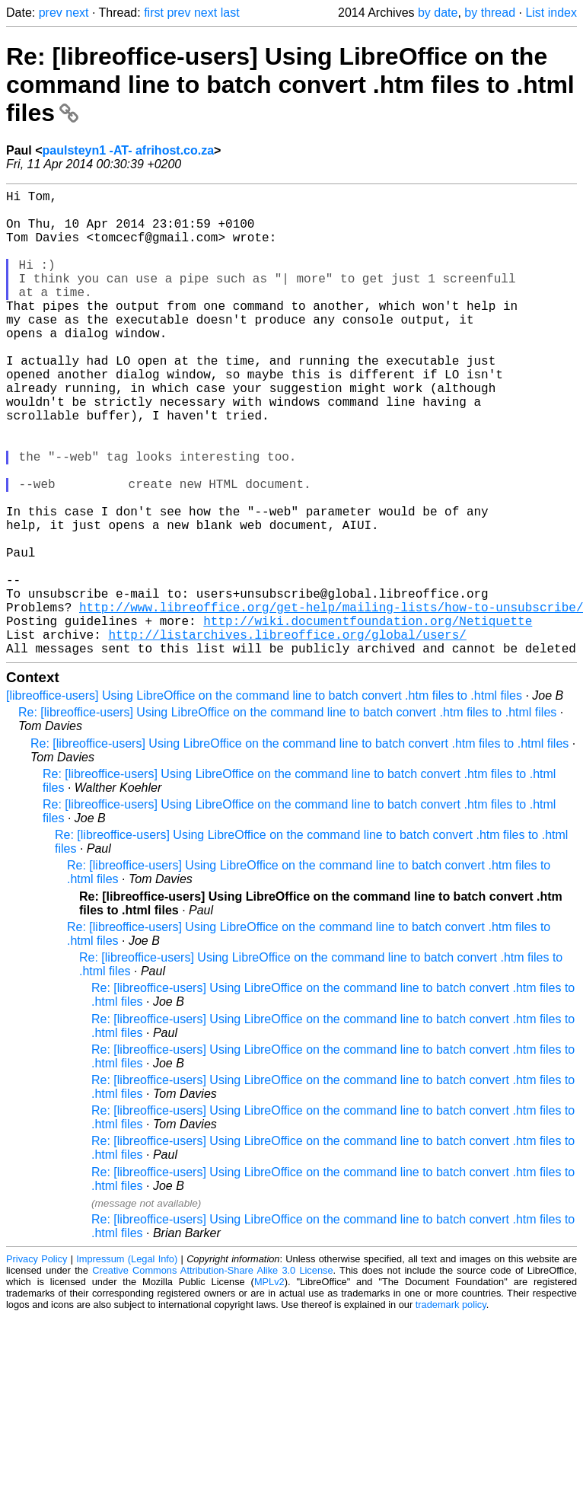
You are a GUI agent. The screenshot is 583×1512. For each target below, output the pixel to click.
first (154, 12)
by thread (489, 12)
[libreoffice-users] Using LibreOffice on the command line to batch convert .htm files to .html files (264, 799)
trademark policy (451, 1408)
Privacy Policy (36, 1362)
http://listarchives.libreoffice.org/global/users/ (287, 734)
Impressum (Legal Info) (126, 1362)
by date (437, 12)
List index (551, 12)
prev (50, 12)
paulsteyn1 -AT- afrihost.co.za (129, 150)
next (76, 12)
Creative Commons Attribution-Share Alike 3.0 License (212, 1374)
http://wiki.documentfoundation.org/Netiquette (367, 718)
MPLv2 (269, 1385)
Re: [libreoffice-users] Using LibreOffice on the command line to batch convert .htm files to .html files (290, 84)
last (230, 12)
